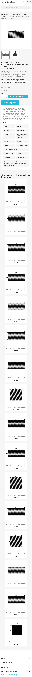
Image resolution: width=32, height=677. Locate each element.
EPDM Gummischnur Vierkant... (16, 642)
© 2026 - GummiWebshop (9, 675)
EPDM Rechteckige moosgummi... (16, 202)
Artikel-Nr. (4, 69)
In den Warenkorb (18, 97)
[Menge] (3, 96)
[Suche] (16, 7)
